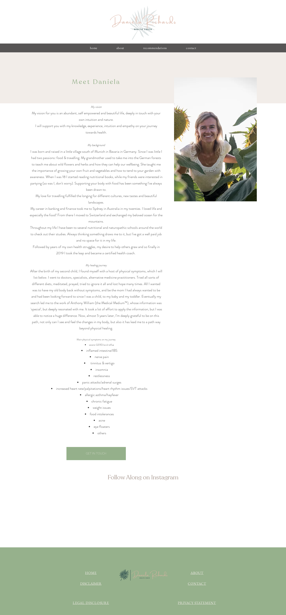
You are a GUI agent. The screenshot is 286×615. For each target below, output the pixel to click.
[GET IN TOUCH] (96, 453)
